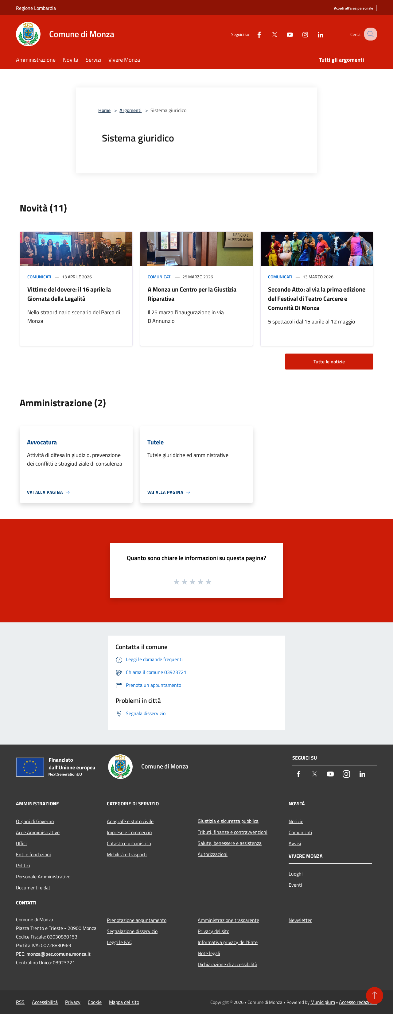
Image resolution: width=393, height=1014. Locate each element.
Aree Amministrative (38, 832)
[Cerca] (369, 34)
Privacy (72, 1002)
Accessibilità (45, 1002)
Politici (23, 865)
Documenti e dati (34, 887)
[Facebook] (253, 34)
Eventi (295, 884)
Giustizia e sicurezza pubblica (228, 821)
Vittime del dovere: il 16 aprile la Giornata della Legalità (69, 293)
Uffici (21, 843)
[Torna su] (374, 995)
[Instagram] (300, 34)
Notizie (296, 821)
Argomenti (130, 110)
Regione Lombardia (36, 8)
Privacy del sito (213, 931)
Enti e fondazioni (33, 854)
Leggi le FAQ (120, 942)
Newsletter (300, 920)
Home (104, 110)
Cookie (95, 1002)
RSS (20, 1002)
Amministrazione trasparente (228, 920)
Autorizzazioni (213, 854)
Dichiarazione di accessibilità (227, 964)
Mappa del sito (124, 1002)
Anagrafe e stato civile (130, 821)
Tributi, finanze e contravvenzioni (232, 832)
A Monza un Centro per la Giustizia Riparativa (192, 293)
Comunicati (39, 276)
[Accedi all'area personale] (353, 8)
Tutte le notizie (329, 361)
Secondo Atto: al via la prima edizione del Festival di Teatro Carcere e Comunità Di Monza (316, 298)
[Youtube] (284, 34)
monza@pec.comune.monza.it (58, 954)
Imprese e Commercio (129, 832)
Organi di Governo (35, 821)
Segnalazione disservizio (132, 931)
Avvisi (295, 843)
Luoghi (296, 873)
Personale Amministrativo (43, 876)
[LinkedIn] (315, 34)
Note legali (209, 953)
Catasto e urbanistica (129, 843)
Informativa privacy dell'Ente (228, 942)
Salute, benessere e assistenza (230, 843)
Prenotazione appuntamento (136, 920)
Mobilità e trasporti (127, 854)
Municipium (322, 1002)
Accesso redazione (358, 1002)
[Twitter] (269, 34)
